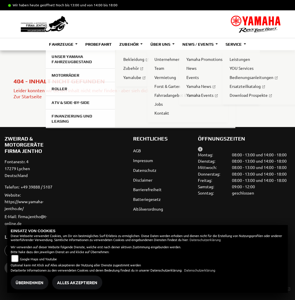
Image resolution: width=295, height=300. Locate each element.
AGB (137, 150)
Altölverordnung (148, 208)
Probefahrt (98, 44)
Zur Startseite (28, 96)
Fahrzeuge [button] (61, 44)
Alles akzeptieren (77, 282)
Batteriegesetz (147, 199)
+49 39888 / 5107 (36, 186)
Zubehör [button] (129, 44)
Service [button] (234, 44)
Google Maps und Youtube (38, 259)
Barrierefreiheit (147, 189)
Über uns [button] (160, 44)
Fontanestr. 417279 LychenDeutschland (17, 168)
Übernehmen (30, 282)
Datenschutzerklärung (205, 239)
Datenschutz (144, 170)
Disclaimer (142, 179)
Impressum (143, 160)
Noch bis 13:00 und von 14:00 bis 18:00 (87, 5)
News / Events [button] (198, 44)
